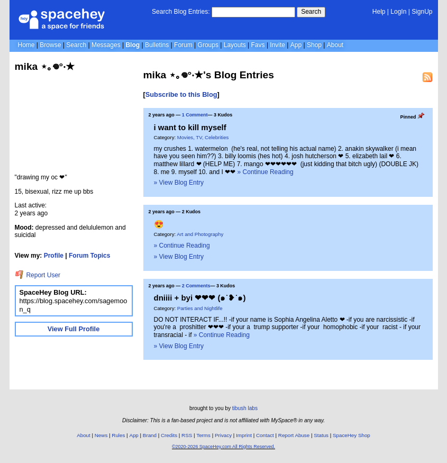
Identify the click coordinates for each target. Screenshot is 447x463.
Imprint (244, 435)
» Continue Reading (266, 172)
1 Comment (195, 114)
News (101, 435)
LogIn (398, 11)
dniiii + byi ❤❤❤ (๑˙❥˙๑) (200, 297)
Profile (53, 255)
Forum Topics (89, 255)
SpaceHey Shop (351, 435)
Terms (203, 435)
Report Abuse (293, 435)
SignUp (422, 11)
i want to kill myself (190, 127)
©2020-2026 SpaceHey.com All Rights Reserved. (223, 446)
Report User (37, 275)
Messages (106, 45)
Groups (208, 45)
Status (321, 435)
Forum (183, 45)
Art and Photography (200, 234)
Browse (50, 45)
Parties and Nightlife (200, 308)
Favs (258, 45)
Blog (132, 45)
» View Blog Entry (179, 182)
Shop (314, 45)
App (296, 45)
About (335, 45)
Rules (118, 435)
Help (379, 11)
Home (26, 45)
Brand (150, 435)
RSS (186, 435)
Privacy (223, 435)
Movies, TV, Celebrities (203, 137)
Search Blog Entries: (180, 11)
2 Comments (196, 285)
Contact (265, 435)
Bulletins (157, 45)
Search (311, 11)
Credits (169, 435)
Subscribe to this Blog (181, 94)
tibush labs (245, 408)
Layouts (235, 45)
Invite (277, 45)
